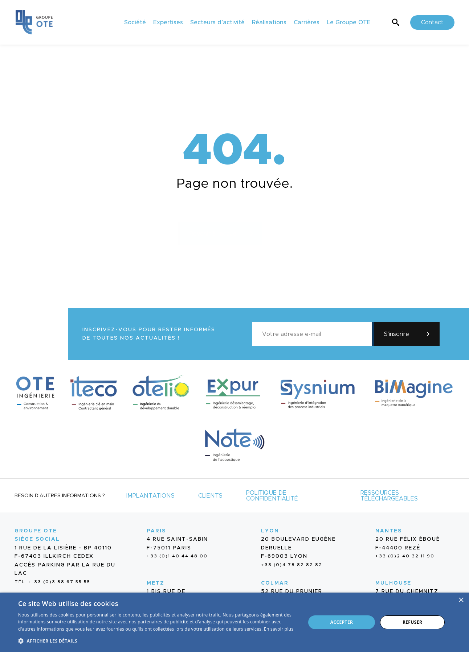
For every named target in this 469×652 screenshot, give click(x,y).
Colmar (275, 583)
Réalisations (269, 22)
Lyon (270, 530)
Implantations (150, 496)
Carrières (306, 22)
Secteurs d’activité (217, 22)
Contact (432, 22)
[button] (157, 640)
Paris (156, 530)
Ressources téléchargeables (389, 496)
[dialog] (234, 622)
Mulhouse (393, 583)
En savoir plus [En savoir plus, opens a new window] (278, 629)
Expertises (168, 22)
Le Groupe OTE (349, 22)
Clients (210, 496)
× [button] (461, 600)
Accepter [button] (341, 622)
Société (135, 22)
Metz (155, 583)
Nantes (388, 530)
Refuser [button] (412, 622)
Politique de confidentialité (272, 496)
